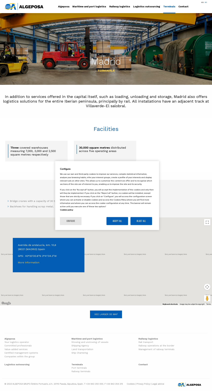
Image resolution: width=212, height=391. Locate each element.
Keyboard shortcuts (170, 304)
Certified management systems (21, 353)
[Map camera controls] (207, 287)
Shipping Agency (80, 345)
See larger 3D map (106, 314)
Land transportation (82, 349)
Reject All (141, 220)
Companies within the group (19, 356)
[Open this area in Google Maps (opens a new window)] (6, 303)
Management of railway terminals (156, 349)
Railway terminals (80, 371)
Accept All (117, 220)
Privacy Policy (143, 384)
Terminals (169, 6)
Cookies (131, 384)
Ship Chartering (79, 353)
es (202, 2)
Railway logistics (119, 6)
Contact (183, 6)
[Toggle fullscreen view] (207, 222)
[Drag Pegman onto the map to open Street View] (207, 298)
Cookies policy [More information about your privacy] (66, 209)
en (206, 2)
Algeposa (63, 6)
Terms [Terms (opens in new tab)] (208, 304)
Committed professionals (18, 345)
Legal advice (158, 384)
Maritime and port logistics (89, 6)
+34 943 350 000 (94, 384)
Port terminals (79, 368)
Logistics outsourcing (146, 6)
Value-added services (15, 349)
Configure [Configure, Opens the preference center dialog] (71, 220)
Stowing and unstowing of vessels (89, 342)
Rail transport (145, 342)
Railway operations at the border (156, 345)
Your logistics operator (16, 342)
